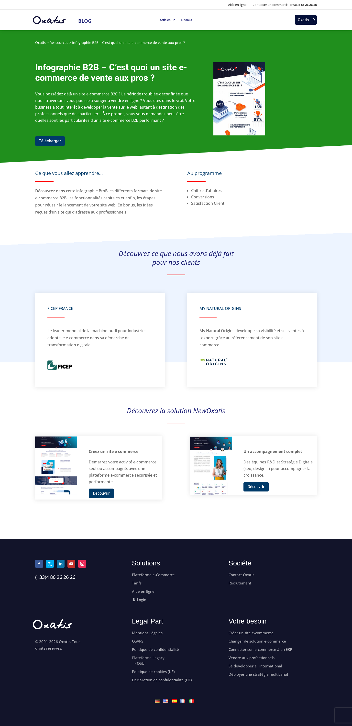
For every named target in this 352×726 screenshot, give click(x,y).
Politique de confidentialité (155, 649)
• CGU (139, 663)
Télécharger (50, 141)
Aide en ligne (237, 4)
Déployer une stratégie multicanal (258, 674)
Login (141, 599)
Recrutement (240, 583)
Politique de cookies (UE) (153, 671)
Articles (165, 20)
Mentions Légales (147, 633)
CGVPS (137, 641)
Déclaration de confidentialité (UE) (162, 680)
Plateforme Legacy (148, 657)
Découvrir (101, 493)
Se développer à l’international (255, 666)
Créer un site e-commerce (251, 633)
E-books (186, 20)
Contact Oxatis (241, 575)
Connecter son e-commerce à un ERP (260, 649)
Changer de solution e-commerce (257, 641)
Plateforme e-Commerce (153, 575)
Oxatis (303, 20)
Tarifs (137, 583)
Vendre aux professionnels (252, 657)
